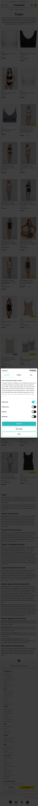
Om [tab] (31, 375)
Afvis (19, 434)
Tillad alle (19, 423)
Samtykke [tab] (7, 375)
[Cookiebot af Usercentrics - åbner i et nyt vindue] (29, 371)
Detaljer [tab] (19, 375)
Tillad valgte (19, 429)
